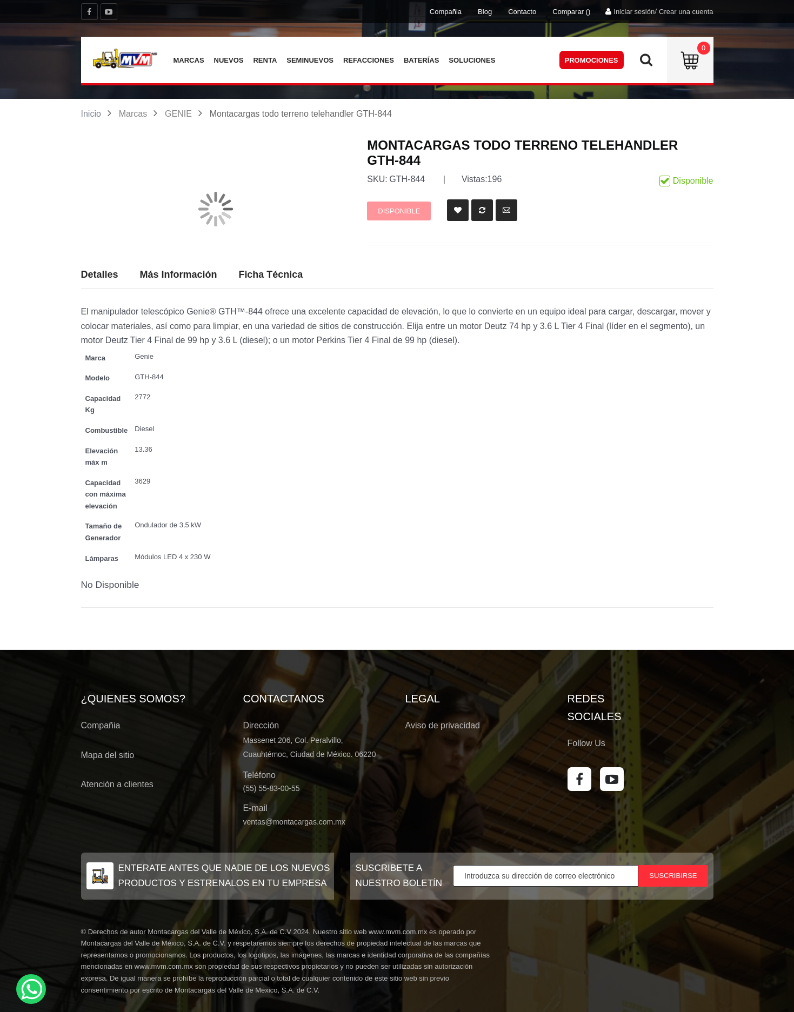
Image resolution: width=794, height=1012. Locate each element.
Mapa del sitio (108, 755)
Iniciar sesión (634, 12)
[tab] (270, 275)
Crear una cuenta (686, 12)
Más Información (178, 274)
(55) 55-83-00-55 (271, 788)
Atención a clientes (117, 784)
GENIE (178, 113)
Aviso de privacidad (442, 725)
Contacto (522, 12)
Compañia (446, 12)
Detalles (99, 274)
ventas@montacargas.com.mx (294, 821)
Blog (485, 12)
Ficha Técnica (270, 274)
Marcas (133, 113)
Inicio (91, 113)
